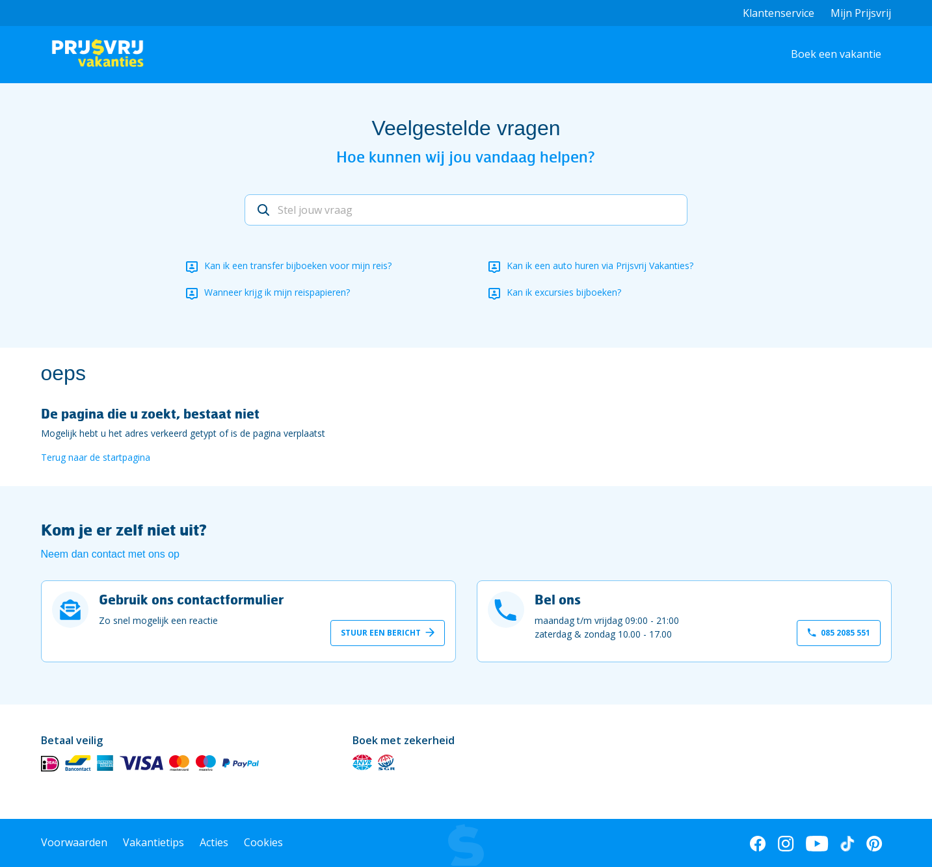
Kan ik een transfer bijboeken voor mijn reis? (298, 265)
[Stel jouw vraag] (466, 210)
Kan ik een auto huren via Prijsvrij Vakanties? (600, 265)
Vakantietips (153, 842)
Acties (214, 842)
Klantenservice (778, 13)
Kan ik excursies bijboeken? (564, 292)
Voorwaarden (74, 842)
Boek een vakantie (836, 54)
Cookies (263, 842)
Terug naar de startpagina (95, 457)
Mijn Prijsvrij (861, 13)
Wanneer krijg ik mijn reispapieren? (277, 292)
